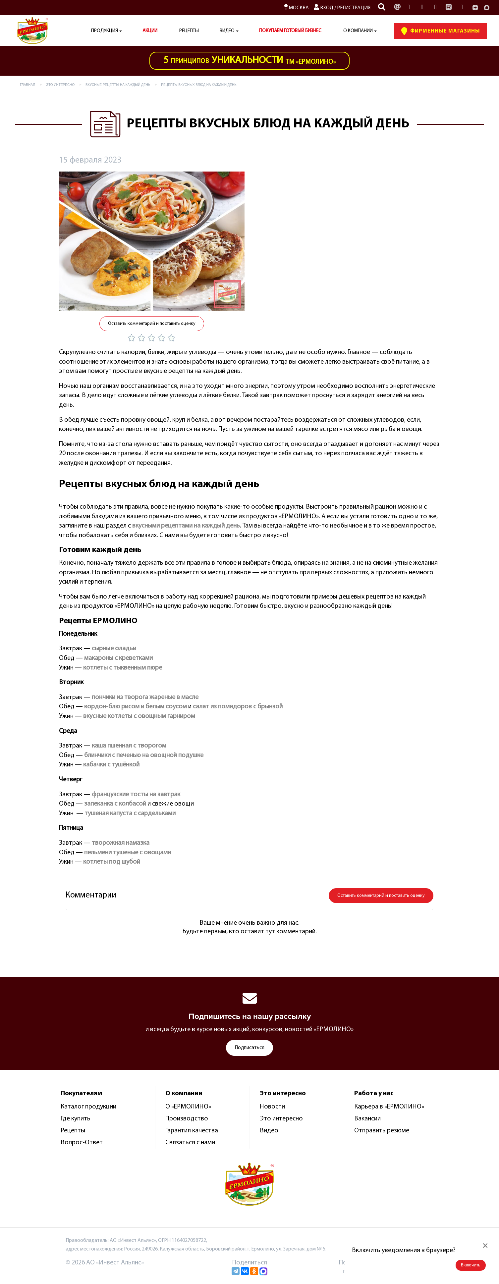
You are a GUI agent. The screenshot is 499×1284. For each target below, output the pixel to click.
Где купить (75, 1118)
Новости (272, 1107)
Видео (269, 1130)
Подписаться (249, 1047)
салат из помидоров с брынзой (238, 706)
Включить (470, 1265)
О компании (358, 31)
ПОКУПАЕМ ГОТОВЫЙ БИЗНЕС (290, 31)
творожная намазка (120, 843)
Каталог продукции (88, 1107)
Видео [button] (227, 31)
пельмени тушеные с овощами (127, 852)
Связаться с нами (190, 1142)
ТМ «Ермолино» (249, 60)
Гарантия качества (191, 1130)
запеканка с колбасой (115, 804)
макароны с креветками (118, 658)
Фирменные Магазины (440, 31)
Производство (186, 1118)
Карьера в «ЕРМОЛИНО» (389, 1107)
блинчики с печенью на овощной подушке (143, 755)
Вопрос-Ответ (82, 1142)
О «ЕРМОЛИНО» (188, 1107)
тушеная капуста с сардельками (130, 813)
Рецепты (189, 31)
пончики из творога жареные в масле (145, 697)
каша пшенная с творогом (129, 746)
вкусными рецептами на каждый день (186, 526)
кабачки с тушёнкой (111, 764)
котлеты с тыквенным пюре (122, 668)
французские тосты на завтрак (136, 794)
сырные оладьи (114, 648)
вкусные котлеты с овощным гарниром (139, 716)
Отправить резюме (381, 1130)
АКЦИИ (149, 31)
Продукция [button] (104, 31)
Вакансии (367, 1118)
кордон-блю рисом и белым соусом (135, 706)
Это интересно (281, 1118)
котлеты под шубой (111, 862)
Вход (323, 8)
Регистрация (353, 8)
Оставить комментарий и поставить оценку (151, 323)
